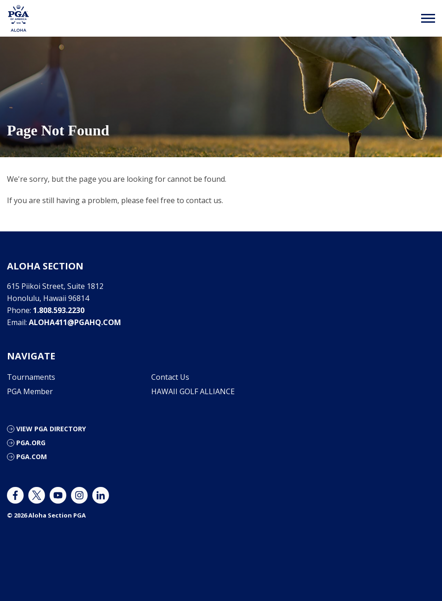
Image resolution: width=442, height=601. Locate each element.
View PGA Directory (51, 428)
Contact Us (170, 377)
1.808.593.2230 (58, 310)
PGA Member (30, 391)
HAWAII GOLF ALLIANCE (193, 391)
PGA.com (31, 456)
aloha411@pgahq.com (75, 322)
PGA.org (30, 442)
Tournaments (31, 377)
